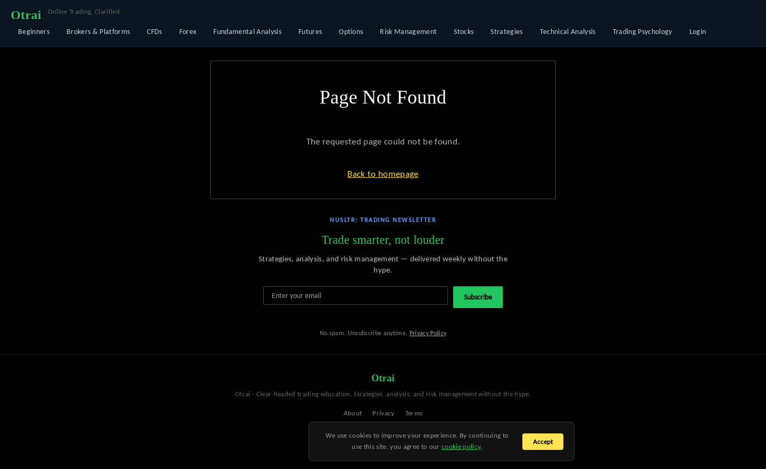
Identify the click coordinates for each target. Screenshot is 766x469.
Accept (543, 442)
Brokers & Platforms (98, 31)
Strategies (506, 31)
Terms (414, 413)
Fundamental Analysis (247, 31)
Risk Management (408, 31)
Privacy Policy (428, 333)
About (353, 413)
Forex (188, 31)
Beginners (33, 31)
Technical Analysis (568, 31)
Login (697, 31)
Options (351, 31)
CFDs (154, 31)
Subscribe (478, 297)
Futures (310, 31)
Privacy (383, 413)
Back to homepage (382, 174)
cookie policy (461, 446)
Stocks (463, 31)
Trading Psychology (642, 31)
